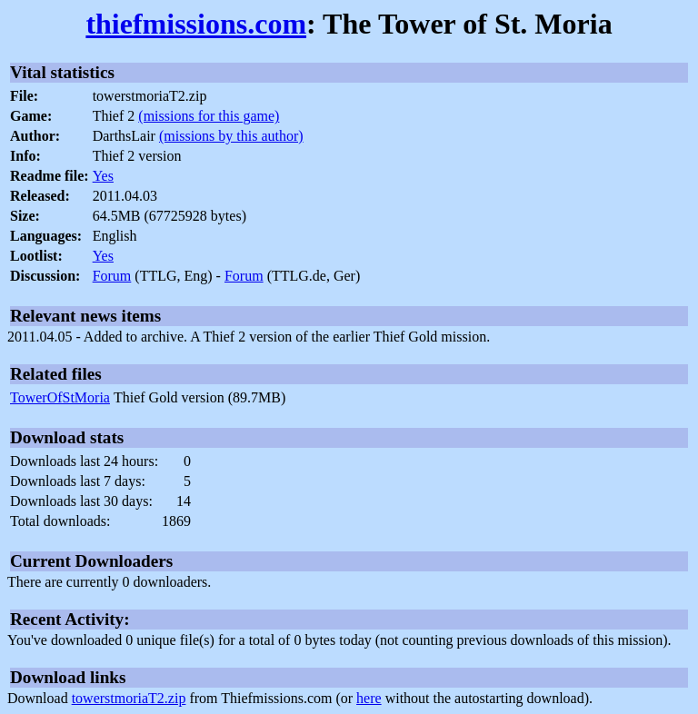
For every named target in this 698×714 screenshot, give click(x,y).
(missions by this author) (231, 136)
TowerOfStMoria (60, 397)
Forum (112, 275)
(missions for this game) (208, 116)
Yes (103, 175)
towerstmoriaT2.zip (129, 698)
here (369, 698)
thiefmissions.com (195, 23)
